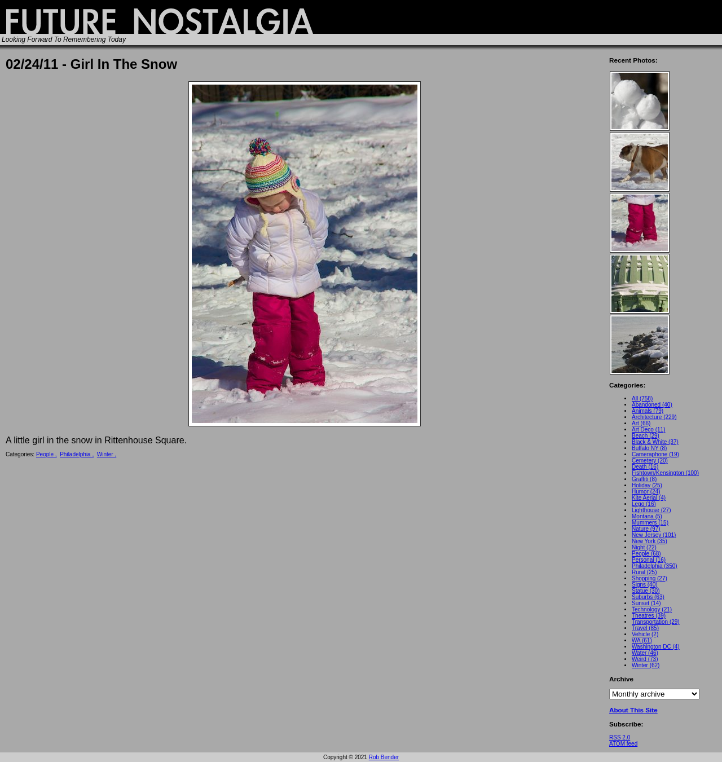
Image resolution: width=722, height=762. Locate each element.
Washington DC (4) (656, 647)
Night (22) (644, 547)
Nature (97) (646, 529)
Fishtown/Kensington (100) (665, 473)
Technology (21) (652, 609)
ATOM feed (623, 744)
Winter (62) (645, 665)
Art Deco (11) (648, 429)
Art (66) (641, 423)
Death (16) (645, 467)
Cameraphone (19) (655, 454)
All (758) (642, 398)
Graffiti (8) (644, 479)
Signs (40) (645, 585)
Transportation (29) (656, 622)
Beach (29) (645, 436)
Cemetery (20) (650, 460)
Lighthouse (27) (651, 510)
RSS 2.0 (619, 737)
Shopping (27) (649, 578)
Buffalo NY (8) (649, 448)
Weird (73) (645, 659)
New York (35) (649, 541)
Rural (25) (644, 572)
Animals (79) (647, 411)
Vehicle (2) (645, 634)
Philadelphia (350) (654, 566)
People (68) (646, 553)
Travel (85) (645, 628)
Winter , (106, 454)
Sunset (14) (646, 603)
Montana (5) (647, 516)
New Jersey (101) (654, 535)
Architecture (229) (654, 417)
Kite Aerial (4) (649, 498)
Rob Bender (384, 757)
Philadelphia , (77, 454)
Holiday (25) (647, 485)
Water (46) (645, 653)
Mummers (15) (650, 522)
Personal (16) (649, 560)
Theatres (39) (649, 616)
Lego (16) (644, 504)
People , (46, 454)
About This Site (633, 709)
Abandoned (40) (652, 405)
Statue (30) (645, 591)
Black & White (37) (655, 442)
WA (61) (642, 640)
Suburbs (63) (648, 597)
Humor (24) (646, 491)
